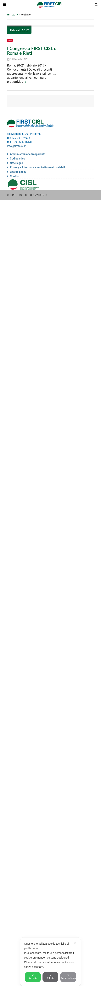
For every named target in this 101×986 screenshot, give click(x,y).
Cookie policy (18, 171)
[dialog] (50, 961)
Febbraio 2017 (19, 30)
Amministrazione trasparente (27, 154)
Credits (14, 176)
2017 (15, 14)
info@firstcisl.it (16, 146)
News (10, 40)
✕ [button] (75, 943)
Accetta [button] (32, 977)
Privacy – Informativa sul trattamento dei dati (37, 167)
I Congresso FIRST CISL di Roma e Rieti (32, 51)
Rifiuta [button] (50, 977)
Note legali (16, 163)
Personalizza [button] (68, 977)
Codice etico (17, 158)
